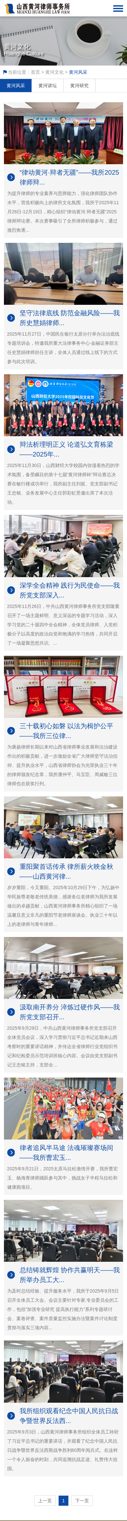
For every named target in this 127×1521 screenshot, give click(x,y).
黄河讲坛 (47, 85)
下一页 (82, 1500)
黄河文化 (54, 72)
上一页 (45, 1500)
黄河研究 (79, 85)
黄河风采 (16, 85)
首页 (35, 72)
